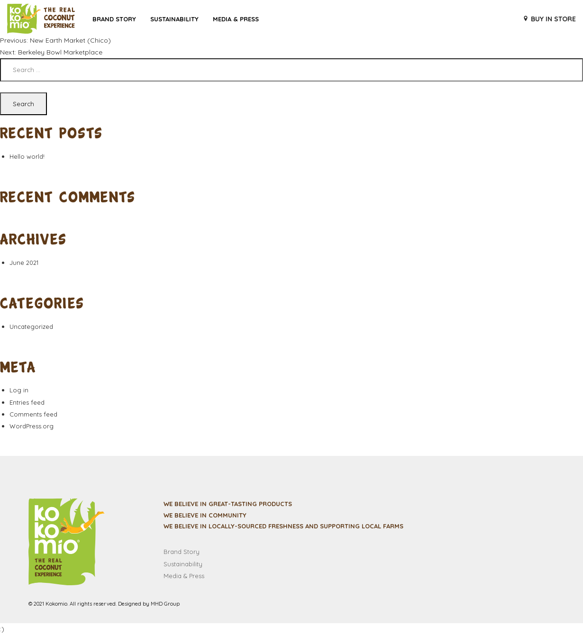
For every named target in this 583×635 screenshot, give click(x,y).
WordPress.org (31, 426)
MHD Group (165, 603)
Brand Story (114, 19)
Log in (18, 390)
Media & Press (236, 19)
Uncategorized (31, 326)
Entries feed (27, 402)
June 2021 (23, 262)
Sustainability (174, 19)
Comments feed (33, 414)
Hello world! (27, 156)
